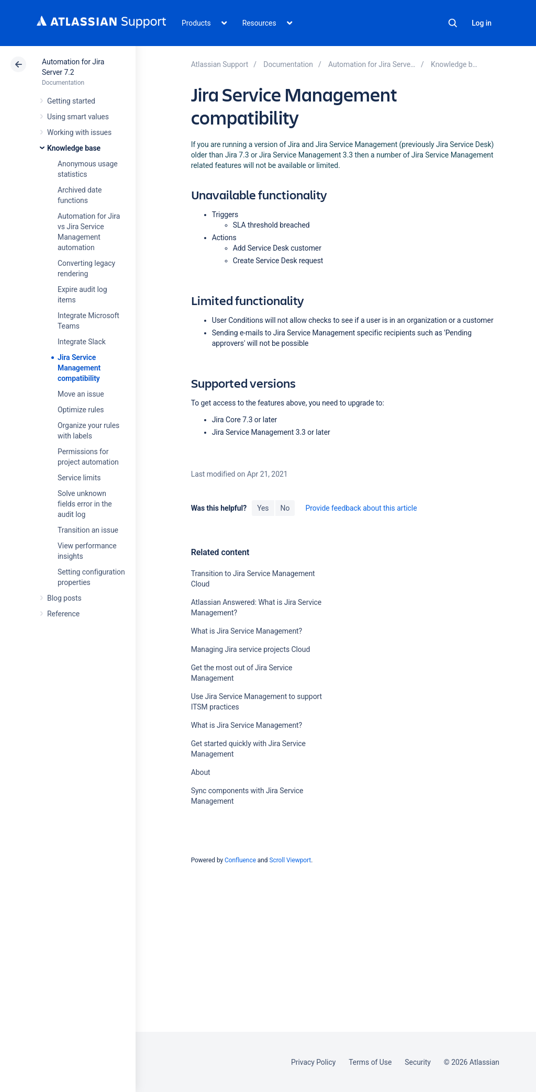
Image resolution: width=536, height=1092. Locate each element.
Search (452, 23)
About (200, 772)
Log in (482, 23)
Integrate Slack (82, 341)
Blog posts (64, 598)
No (285, 508)
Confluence (240, 860)
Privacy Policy (313, 1062)
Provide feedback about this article (361, 508)
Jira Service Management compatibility (79, 367)
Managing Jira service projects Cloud (250, 649)
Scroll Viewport (290, 860)
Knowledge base (73, 148)
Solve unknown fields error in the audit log (85, 504)
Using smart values (78, 116)
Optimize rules (81, 410)
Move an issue (81, 394)
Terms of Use (370, 1062)
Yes (263, 508)
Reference (63, 614)
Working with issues (79, 132)
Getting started (71, 101)
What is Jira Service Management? (246, 631)
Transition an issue (88, 530)
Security (418, 1062)
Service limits (79, 478)
